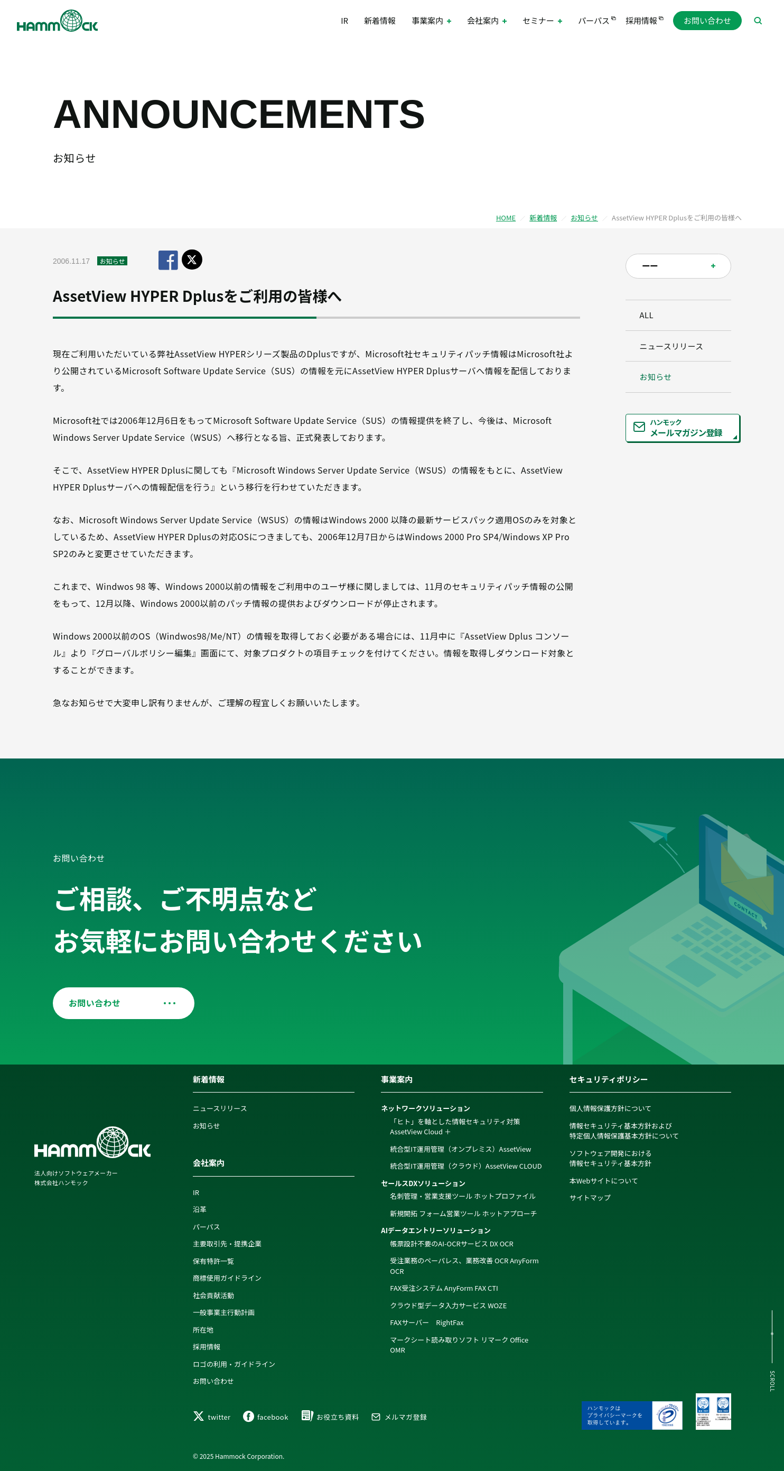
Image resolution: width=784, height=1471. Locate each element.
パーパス (594, 20)
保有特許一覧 (213, 1259)
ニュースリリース (673, 349)
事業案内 (397, 1077)
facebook (265, 1417)
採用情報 (641, 20)
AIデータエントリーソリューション (435, 1229)
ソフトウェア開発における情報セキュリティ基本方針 (611, 1156)
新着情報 (380, 20)
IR (344, 20)
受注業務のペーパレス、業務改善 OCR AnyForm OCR (464, 1264)
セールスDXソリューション (423, 1182)
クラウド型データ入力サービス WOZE (448, 1304)
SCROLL (772, 1381)
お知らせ (584, 217)
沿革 (200, 1208)
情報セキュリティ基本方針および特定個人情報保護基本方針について (624, 1129)
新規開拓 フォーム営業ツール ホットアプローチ (463, 1212)
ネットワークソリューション (425, 1107)
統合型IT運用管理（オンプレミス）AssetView (460, 1147)
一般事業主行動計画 (224, 1311)
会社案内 (209, 1161)
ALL (648, 316)
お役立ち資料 (330, 1417)
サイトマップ (590, 1196)
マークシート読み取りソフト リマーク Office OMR (459, 1343)
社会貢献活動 (213, 1294)
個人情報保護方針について (611, 1107)
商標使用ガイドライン (227, 1277)
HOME (506, 217)
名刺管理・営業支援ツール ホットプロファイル (463, 1195)
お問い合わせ (707, 20)
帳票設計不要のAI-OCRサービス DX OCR (452, 1242)
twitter (212, 1417)
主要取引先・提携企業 (227, 1242)
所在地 (203, 1328)
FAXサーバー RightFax (426, 1321)
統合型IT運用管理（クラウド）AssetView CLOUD (466, 1165)
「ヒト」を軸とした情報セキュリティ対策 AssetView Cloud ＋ (455, 1125)
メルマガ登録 (399, 1417)
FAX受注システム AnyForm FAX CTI (444, 1287)
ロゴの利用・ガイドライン (234, 1362)
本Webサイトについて (604, 1179)
